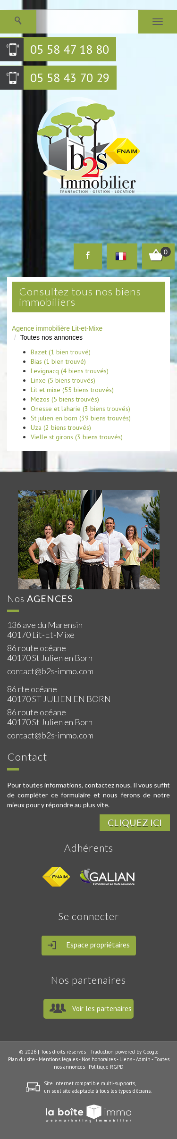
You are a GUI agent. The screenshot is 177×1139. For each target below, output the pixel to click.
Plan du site (21, 1059)
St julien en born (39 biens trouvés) (81, 418)
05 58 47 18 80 (69, 49)
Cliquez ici (135, 822)
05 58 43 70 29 (70, 77)
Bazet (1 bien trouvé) (61, 352)
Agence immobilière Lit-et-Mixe (57, 328)
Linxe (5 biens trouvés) (63, 380)
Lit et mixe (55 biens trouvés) (72, 389)
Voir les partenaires (102, 1008)
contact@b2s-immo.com (50, 671)
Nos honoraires (99, 1059)
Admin (143, 1059)
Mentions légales (58, 1059)
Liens (125, 1059)
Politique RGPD (106, 1067)
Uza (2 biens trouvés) (61, 427)
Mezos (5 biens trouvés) (65, 399)
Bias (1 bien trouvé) (58, 361)
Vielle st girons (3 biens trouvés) (77, 437)
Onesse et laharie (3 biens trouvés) (80, 408)
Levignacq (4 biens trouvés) (70, 371)
